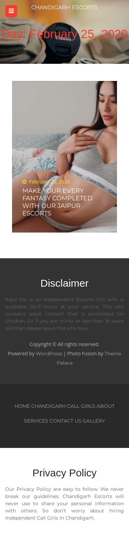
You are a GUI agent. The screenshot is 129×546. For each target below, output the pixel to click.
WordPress (49, 354)
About (106, 406)
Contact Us (66, 421)
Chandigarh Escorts (64, 7)
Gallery (94, 421)
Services (36, 421)
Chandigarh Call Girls (63, 406)
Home (22, 406)
